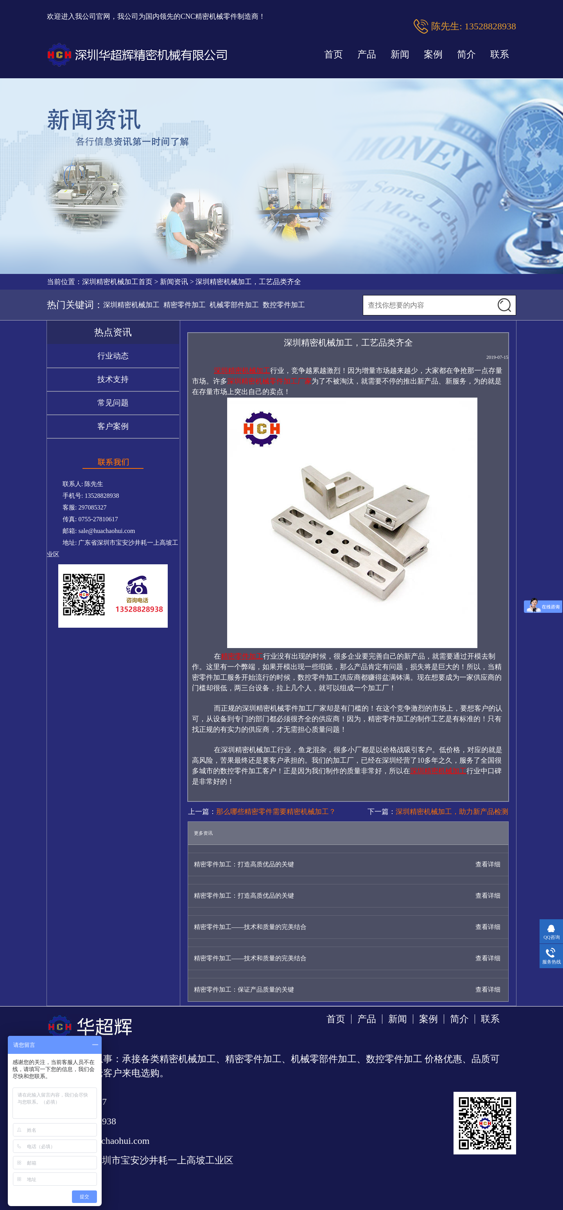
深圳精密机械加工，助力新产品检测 (452, 812)
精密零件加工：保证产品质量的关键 (244, 989)
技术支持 (113, 379)
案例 (433, 54)
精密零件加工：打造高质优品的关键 (244, 864)
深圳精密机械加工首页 (117, 282)
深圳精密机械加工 (131, 305)
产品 (366, 54)
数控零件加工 (284, 305)
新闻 (400, 54)
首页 (333, 54)
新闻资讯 (174, 282)
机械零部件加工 (234, 305)
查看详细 (487, 864)
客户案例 (113, 426)
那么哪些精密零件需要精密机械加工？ (276, 812)
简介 (466, 54)
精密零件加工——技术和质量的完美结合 (250, 927)
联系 (499, 54)
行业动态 (113, 355)
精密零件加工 (184, 305)
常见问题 (113, 402)
